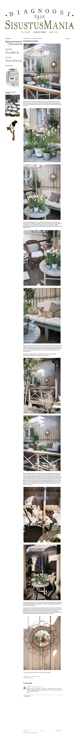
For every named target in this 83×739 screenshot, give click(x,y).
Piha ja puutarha (30, 677)
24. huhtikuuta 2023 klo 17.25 (38, 686)
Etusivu (42, 730)
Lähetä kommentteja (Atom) (31, 732)
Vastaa (28, 693)
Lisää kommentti (27, 696)
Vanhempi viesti (58, 730)
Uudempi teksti (26, 730)
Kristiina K (29, 686)
